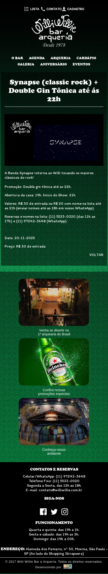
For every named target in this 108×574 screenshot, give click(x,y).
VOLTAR (96, 254)
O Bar (17, 58)
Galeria (26, 64)
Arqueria (61, 58)
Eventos (81, 64)
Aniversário (53, 64)
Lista (31, 9)
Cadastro (73, 9)
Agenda (37, 58)
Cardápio (86, 58)
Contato (51, 9)
